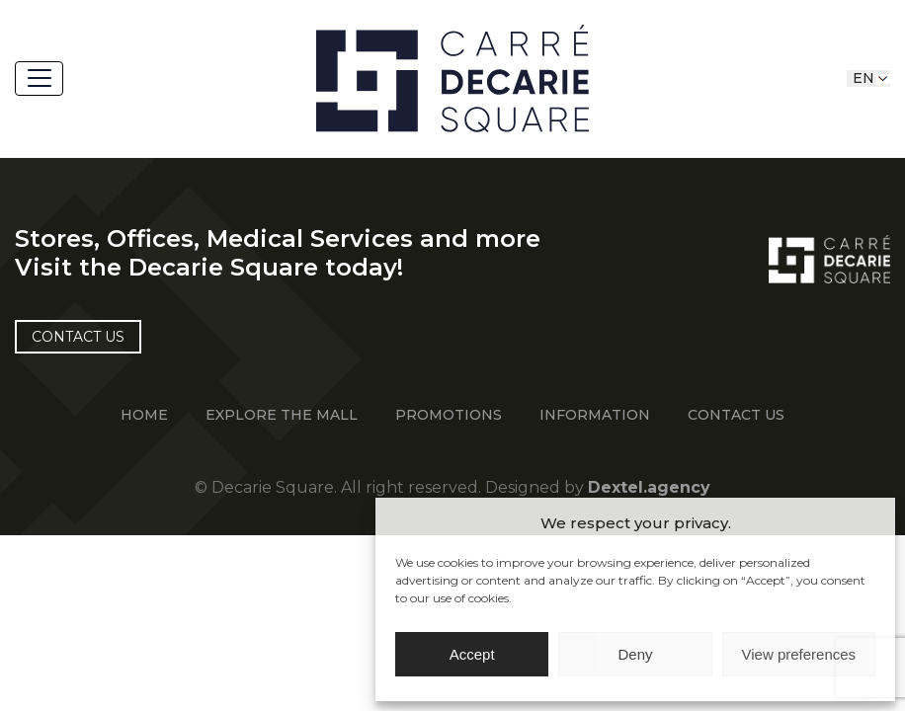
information (594, 415)
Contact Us (736, 415)
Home (144, 415)
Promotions (448, 415)
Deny (634, 654)
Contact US (78, 337)
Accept (472, 654)
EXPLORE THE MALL (282, 415)
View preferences (799, 654)
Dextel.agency (649, 487)
